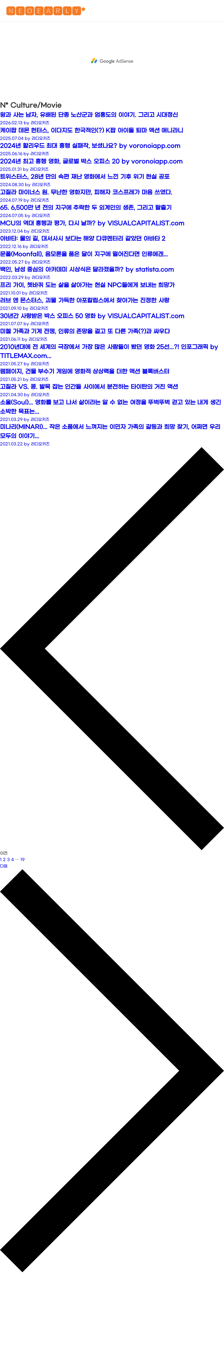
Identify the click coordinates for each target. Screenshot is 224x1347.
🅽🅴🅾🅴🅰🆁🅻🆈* (45, 12)
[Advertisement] (112, 61)
